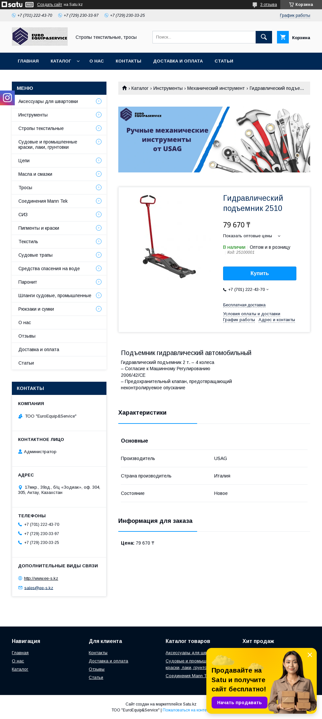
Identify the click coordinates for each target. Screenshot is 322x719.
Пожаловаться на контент (187, 710)
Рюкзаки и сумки (36, 309)
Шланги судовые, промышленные (54, 295)
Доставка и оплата (178, 61)
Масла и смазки (35, 174)
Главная (28, 61)
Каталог (61, 61)
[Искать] (264, 37)
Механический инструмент (216, 88)
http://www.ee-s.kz (41, 578)
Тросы (25, 187)
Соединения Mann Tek (43, 201)
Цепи (24, 160)
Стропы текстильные (41, 128)
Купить (260, 273)
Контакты (128, 61)
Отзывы (26, 336)
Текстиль (28, 241)
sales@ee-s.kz (38, 587)
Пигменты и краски (38, 228)
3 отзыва (268, 4)
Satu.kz (189, 704)
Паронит (27, 282)
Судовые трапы (35, 255)
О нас (96, 61)
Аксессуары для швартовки (48, 101)
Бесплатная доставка (244, 304)
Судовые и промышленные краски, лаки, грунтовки (47, 144)
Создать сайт (49, 4)
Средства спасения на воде (49, 268)
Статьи (224, 61)
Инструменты (168, 88)
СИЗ (23, 214)
